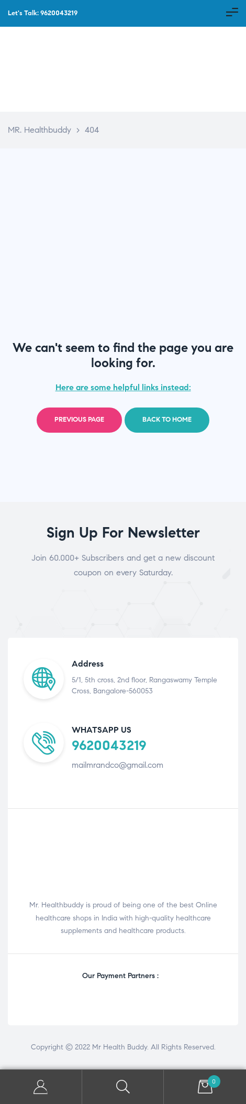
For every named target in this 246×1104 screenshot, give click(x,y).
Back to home (167, 419)
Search (123, 1087)
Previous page (79, 419)
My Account (41, 1087)
